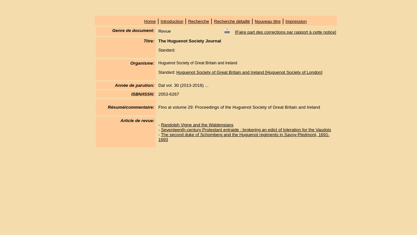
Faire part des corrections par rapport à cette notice (285, 32)
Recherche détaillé (232, 21)
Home (150, 21)
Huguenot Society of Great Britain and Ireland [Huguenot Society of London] (249, 72)
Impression (296, 21)
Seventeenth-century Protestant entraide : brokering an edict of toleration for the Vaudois (246, 129)
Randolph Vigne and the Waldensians (197, 124)
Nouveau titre (267, 21)
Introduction (172, 21)
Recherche (198, 21)
